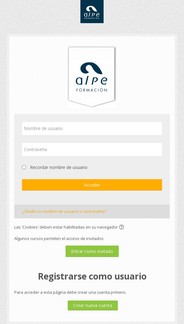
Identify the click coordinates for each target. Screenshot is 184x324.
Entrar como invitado (92, 251)
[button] (122, 227)
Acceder (92, 185)
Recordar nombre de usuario (59, 167)
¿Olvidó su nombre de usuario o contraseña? (64, 211)
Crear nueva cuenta (92, 305)
